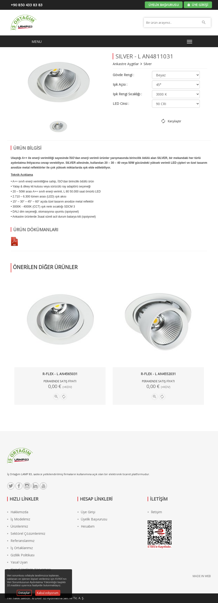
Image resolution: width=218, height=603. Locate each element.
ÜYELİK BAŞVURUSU (164, 5)
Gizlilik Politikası (20, 555)
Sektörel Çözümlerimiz (26, 533)
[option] (58, 126)
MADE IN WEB (202, 576)
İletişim (155, 512)
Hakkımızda (17, 512)
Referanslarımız (20, 540)
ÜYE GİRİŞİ (198, 5)
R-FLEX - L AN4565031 (60, 374)
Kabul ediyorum (47, 593)
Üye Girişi (86, 512)
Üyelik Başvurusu (92, 519)
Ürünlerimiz (17, 526)
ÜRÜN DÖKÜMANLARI (35, 229)
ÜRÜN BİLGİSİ (27, 148)
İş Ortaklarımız (20, 548)
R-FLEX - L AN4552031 (158, 374)
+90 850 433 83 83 (27, 4)
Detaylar (24, 593)
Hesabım (86, 526)
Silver (148, 64)
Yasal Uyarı (17, 562)
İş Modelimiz (18, 519)
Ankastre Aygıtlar (126, 64)
